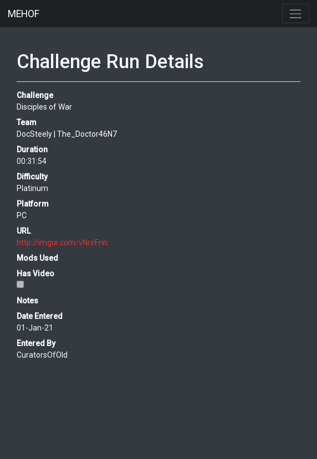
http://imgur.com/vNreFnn (62, 242)
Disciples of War (44, 106)
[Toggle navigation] (295, 13)
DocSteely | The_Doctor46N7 (67, 134)
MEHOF (23, 13)
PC (22, 215)
